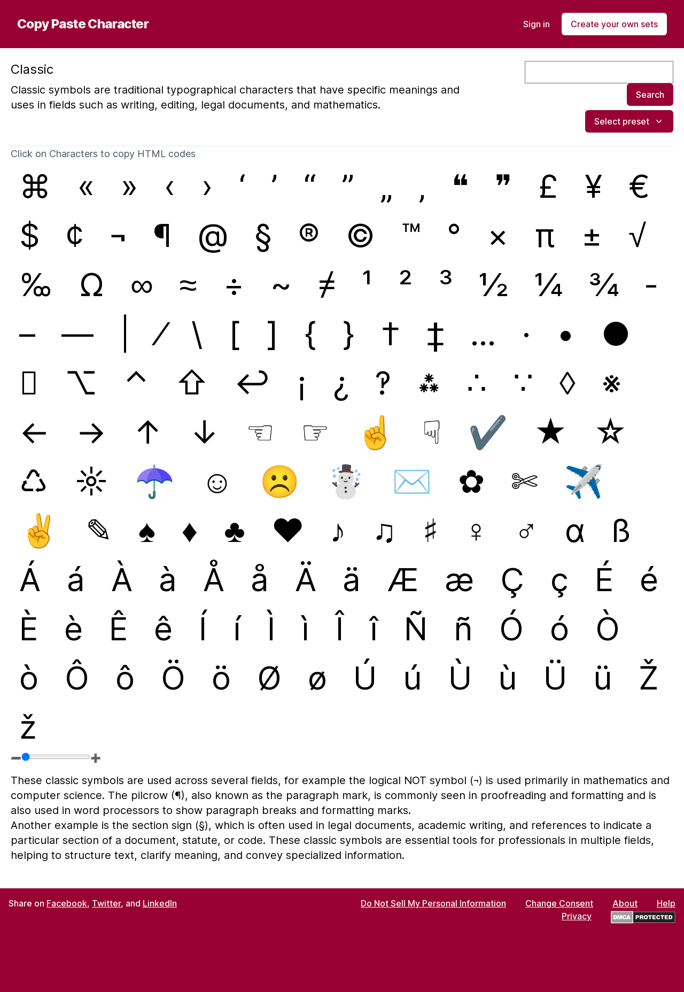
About (625, 903)
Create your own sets (614, 24)
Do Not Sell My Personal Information (433, 903)
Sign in (536, 24)
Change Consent (559, 903)
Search (650, 94)
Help (666, 903)
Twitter (106, 903)
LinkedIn (160, 903)
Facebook (66, 903)
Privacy (577, 916)
